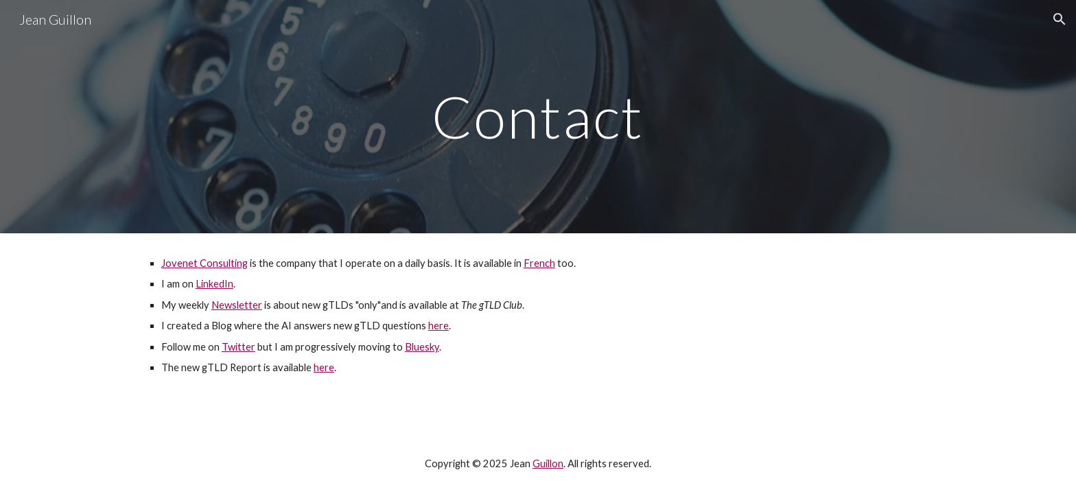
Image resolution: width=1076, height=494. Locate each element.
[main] (538, 116)
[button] (1059, 19)
